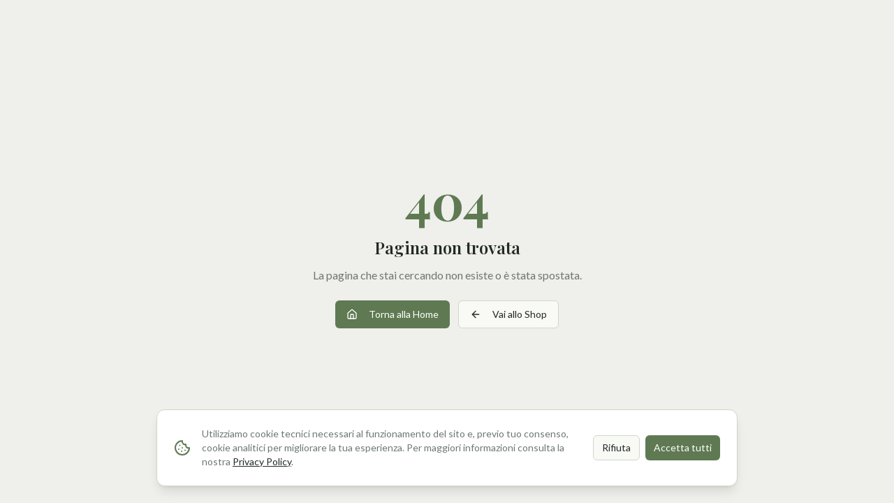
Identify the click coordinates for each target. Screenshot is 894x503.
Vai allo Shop (508, 314)
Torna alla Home (392, 314)
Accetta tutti (683, 447)
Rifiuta (616, 447)
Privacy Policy (262, 461)
